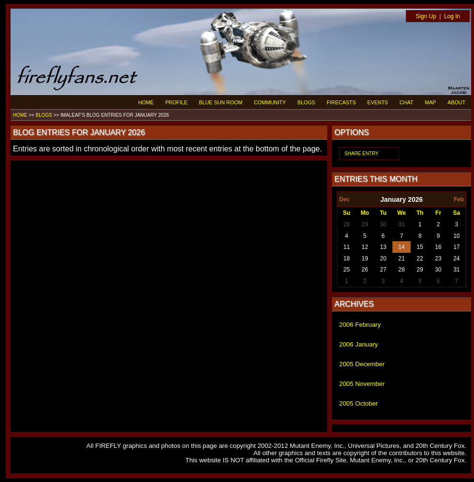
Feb (459, 199)
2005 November (362, 383)
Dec (344, 199)
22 (420, 258)
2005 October (358, 403)
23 (438, 258)
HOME (146, 102)
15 (420, 247)
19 (365, 258)
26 (365, 269)
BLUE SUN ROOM (221, 102)
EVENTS (377, 102)
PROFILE (176, 102)
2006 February (360, 324)
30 (383, 224)
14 (401, 247)
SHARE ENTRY (361, 153)
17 (456, 247)
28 (347, 224)
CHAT (407, 102)
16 (438, 247)
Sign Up (425, 16)
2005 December (362, 364)
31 (401, 224)
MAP (430, 102)
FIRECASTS (341, 102)
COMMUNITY (270, 102)
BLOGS (306, 102)
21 (401, 258)
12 (365, 247)
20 (383, 258)
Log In (452, 16)
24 (456, 258)
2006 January (358, 344)
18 (347, 258)
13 (383, 247)
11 (347, 247)
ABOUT (456, 102)
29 (365, 224)
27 (383, 269)
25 (347, 269)
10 (456, 236)
